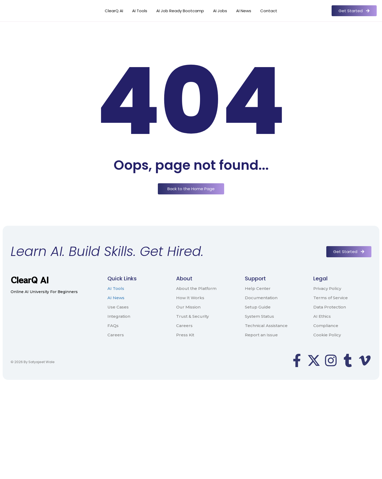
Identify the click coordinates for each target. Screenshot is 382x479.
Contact (268, 11)
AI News (243, 11)
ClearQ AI (114, 11)
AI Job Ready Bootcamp (180, 11)
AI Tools (139, 11)
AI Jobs (220, 11)
